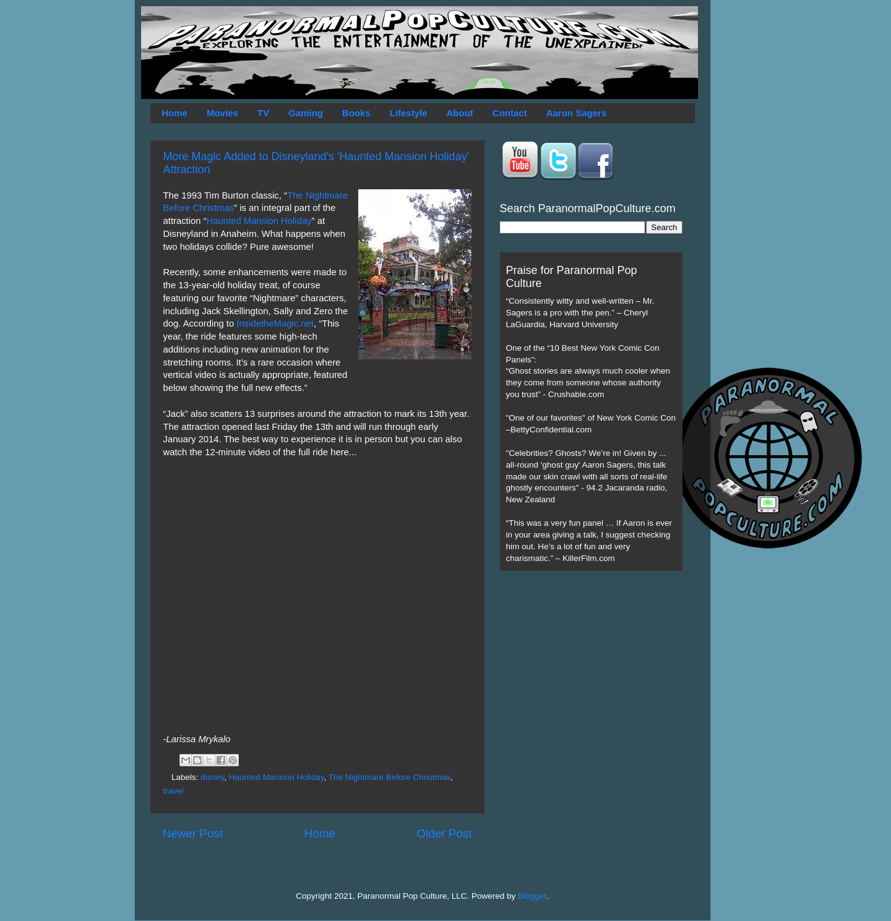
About (460, 113)
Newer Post (193, 833)
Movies (222, 113)
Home (174, 113)
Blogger (532, 896)
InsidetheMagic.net (275, 323)
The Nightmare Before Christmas (389, 777)
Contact (510, 113)
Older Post (443, 833)
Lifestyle (409, 113)
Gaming (305, 113)
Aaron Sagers (576, 113)
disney (212, 777)
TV (263, 113)
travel (173, 790)
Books (356, 113)
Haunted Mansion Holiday (259, 221)
